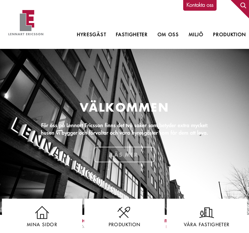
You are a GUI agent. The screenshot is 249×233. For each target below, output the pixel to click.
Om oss (168, 35)
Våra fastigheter (207, 215)
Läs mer (124, 154)
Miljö (196, 35)
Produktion (229, 35)
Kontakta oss (199, 5)
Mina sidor (42, 215)
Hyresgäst (91, 35)
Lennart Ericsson (25, 24)
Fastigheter (132, 35)
